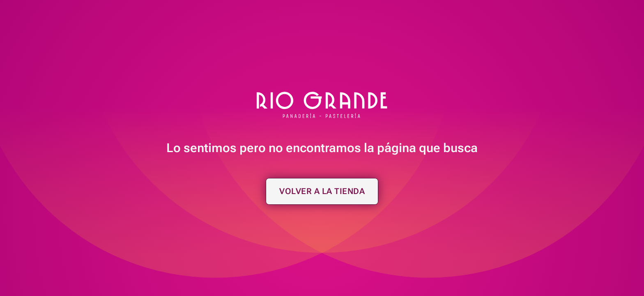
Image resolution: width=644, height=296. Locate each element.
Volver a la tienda (322, 191)
